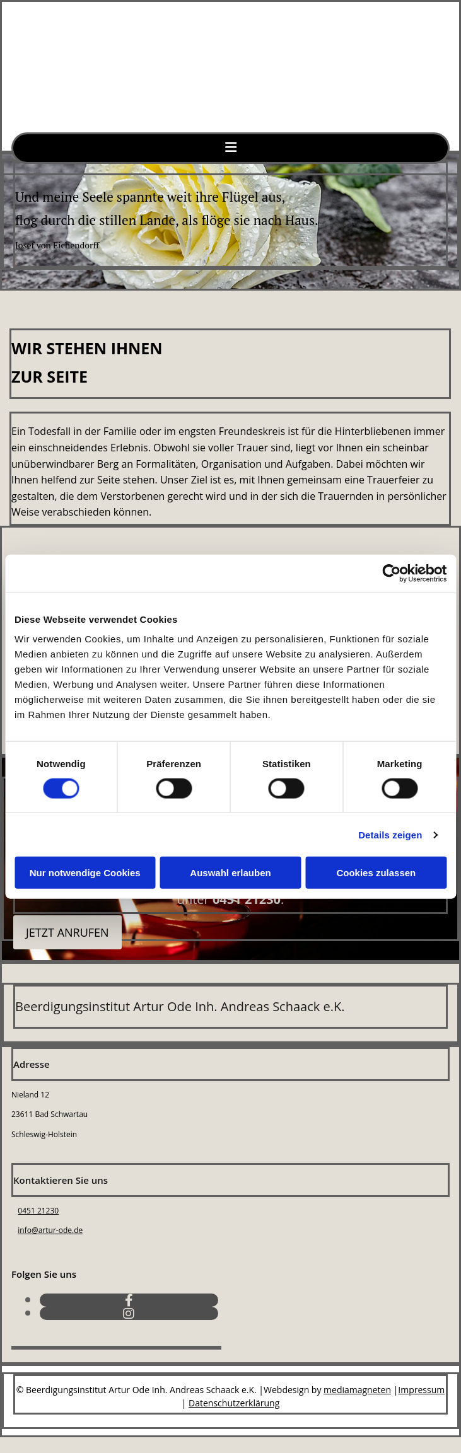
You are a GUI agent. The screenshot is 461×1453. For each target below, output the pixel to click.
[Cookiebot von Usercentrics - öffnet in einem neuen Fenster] (391, 573)
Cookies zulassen (376, 872)
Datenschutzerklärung (234, 1403)
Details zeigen (390, 834)
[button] (67, 932)
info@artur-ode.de (50, 1230)
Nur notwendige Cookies (85, 872)
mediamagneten (357, 1390)
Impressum (421, 1390)
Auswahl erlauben (230, 872)
